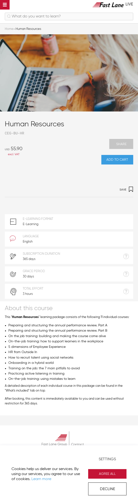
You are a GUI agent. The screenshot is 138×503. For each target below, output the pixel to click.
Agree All (107, 474)
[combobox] (69, 16)
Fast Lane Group (54, 444)
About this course (29, 309)
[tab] (69, 308)
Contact (77, 444)
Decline (107, 489)
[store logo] (112, 4)
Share (121, 144)
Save (126, 190)
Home (9, 29)
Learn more (41, 479)
